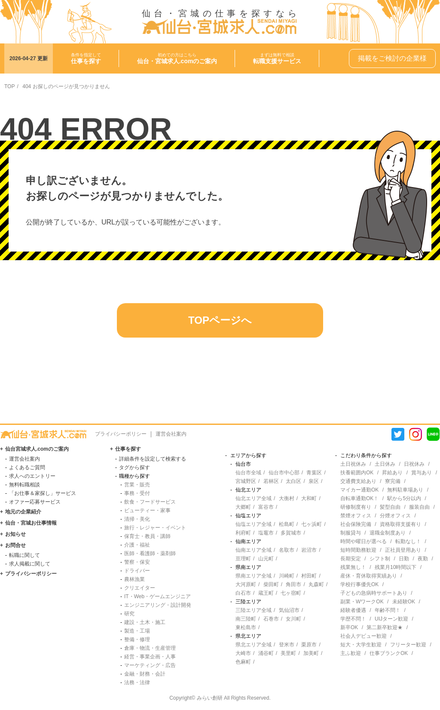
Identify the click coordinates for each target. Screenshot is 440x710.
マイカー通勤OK (359, 490)
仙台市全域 (248, 473)
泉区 (314, 481)
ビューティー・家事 (147, 510)
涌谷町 (266, 653)
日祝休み (414, 464)
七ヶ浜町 (311, 524)
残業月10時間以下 (395, 567)
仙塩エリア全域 (253, 524)
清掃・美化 (137, 519)
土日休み (385, 464)
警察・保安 (137, 562)
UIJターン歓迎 (391, 619)
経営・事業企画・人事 (150, 657)
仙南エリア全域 (253, 550)
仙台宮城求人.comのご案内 (37, 449)
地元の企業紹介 (23, 512)
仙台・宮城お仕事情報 (31, 523)
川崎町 (286, 576)
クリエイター (139, 588)
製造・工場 (137, 631)
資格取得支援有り (400, 524)
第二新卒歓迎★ (385, 627)
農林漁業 (134, 579)
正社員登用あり (403, 550)
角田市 (293, 584)
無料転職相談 (24, 485)
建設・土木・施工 (144, 622)
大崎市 (243, 653)
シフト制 (380, 559)
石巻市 (271, 619)
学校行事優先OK (359, 584)
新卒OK (349, 627)
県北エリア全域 (253, 645)
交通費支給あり (358, 481)
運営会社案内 (171, 434)
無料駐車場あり (405, 490)
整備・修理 (137, 639)
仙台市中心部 (284, 473)
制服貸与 (350, 533)
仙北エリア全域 (253, 498)
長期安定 (350, 559)
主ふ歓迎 (350, 653)
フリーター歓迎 (408, 645)
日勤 (404, 559)
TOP (9, 86)
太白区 (293, 481)
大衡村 (286, 498)
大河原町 (245, 584)
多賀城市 (291, 533)
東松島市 (245, 627)
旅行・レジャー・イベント (155, 528)
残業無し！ (353, 567)
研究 (129, 614)
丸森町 (316, 584)
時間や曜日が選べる (363, 541)
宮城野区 (245, 481)
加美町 (311, 653)
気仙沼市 (289, 610)
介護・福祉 (137, 545)
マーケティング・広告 (150, 665)
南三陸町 (245, 619)
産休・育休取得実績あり (368, 576)
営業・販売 (137, 485)
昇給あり (392, 473)
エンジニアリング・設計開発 (157, 605)
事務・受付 (137, 493)
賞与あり (421, 473)
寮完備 (392, 481)
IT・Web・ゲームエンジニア (157, 596)
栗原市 (309, 645)
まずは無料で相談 (277, 58)
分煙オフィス (395, 516)
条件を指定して (86, 58)
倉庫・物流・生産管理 (150, 648)
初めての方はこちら (177, 58)
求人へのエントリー (32, 476)
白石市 (243, 593)
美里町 (288, 653)
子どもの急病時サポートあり (373, 593)
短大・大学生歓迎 (361, 645)
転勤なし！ (408, 541)
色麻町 (243, 662)
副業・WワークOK (362, 602)
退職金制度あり (388, 533)
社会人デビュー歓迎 (363, 636)
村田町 (309, 576)
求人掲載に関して (29, 564)
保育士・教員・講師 (147, 536)
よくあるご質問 (27, 467)
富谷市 (266, 507)
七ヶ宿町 (291, 593)
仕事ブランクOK (389, 653)
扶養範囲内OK (356, 473)
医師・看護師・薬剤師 (150, 553)
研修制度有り (355, 507)
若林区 (271, 481)
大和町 (309, 498)
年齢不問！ (387, 610)
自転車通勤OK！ (359, 498)
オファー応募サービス (35, 502)
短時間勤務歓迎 (358, 550)
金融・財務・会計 (144, 674)
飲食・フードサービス (150, 502)
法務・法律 (137, 682)
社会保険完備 (355, 524)
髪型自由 (390, 507)
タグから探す (134, 467)
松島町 (286, 524)
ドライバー (137, 571)
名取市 (286, 550)
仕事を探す (128, 449)
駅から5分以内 (404, 498)
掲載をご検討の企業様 (392, 58)
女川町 (293, 619)
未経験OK (403, 602)
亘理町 (243, 559)
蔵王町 (266, 593)
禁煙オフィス (355, 516)
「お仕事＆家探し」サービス (42, 493)
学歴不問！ (353, 619)
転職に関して (24, 555)
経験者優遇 (353, 610)
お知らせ (15, 534)
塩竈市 (266, 533)
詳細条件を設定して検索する (152, 459)
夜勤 (423, 559)
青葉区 (314, 473)
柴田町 (271, 584)
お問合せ (15, 545)
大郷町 (243, 507)
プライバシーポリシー (121, 434)
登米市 (286, 645)
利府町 (243, 533)
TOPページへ (220, 320)
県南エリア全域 (253, 576)
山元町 (266, 559)
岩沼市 (309, 550)
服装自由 (419, 507)
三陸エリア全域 (253, 610)
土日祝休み (353, 464)
